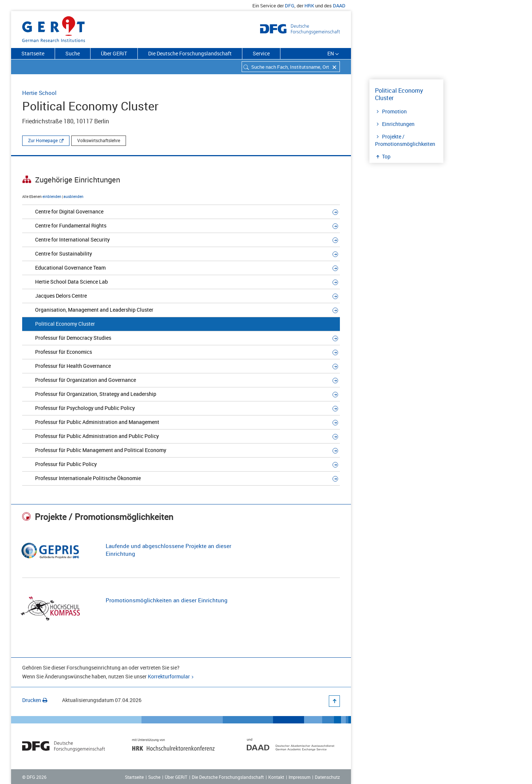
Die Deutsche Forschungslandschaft (190, 53)
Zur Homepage (43, 140)
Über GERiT (114, 53)
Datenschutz (327, 777)
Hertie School (39, 92)
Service (261, 53)
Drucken (34, 699)
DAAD (339, 5)
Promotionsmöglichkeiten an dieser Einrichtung (167, 600)
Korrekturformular (169, 676)
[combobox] (291, 66)
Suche (72, 53)
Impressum (299, 777)
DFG (289, 5)
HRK (309, 5)
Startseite (32, 53)
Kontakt (276, 777)
